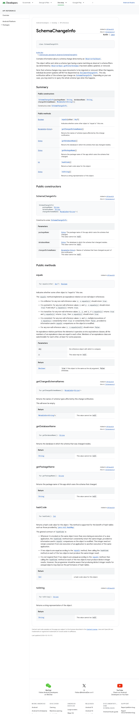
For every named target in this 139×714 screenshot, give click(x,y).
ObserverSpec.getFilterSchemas (65, 66)
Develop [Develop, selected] (61, 3)
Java (113, 35)
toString (65, 172)
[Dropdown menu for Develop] (67, 2)
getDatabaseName (69, 141)
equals (64, 119)
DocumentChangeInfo (89, 73)
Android (34, 707)
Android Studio (129, 3)
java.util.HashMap (66, 527)
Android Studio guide (110, 712)
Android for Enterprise (39, 711)
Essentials (27, 3)
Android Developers (42, 23)
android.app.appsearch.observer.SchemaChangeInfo (58, 55)
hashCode (65, 162)
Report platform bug (128, 707)
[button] (14, 25)
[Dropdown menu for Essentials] (33, 2)
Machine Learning (56, 711)
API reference (9, 11)
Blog (94, 3)
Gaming (52, 707)
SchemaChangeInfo (84, 75)
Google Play (77, 3)
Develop (54, 23)
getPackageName (68, 150)
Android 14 (89, 711)
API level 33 (110, 29)
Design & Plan (44, 3)
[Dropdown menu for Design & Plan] (52, 2)
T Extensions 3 (110, 32)
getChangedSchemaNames (72, 129)
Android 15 (89, 707)
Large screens (72, 710)
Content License (92, 629)
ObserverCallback (93, 59)
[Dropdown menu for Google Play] (84, 2)
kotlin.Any (39, 53)
